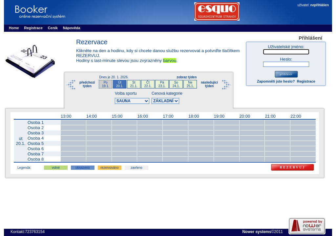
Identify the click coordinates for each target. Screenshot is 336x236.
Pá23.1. (162, 84)
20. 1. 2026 (119, 77)
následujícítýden (209, 84)
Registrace (306, 81)
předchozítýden (87, 84)
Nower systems (256, 231)
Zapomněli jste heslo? (276, 81)
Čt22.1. (148, 84)
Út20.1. (119, 84)
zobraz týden (187, 77)
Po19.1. (105, 84)
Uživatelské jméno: (286, 46)
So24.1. (176, 84)
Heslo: (286, 59)
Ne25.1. (190, 84)
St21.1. (133, 84)
